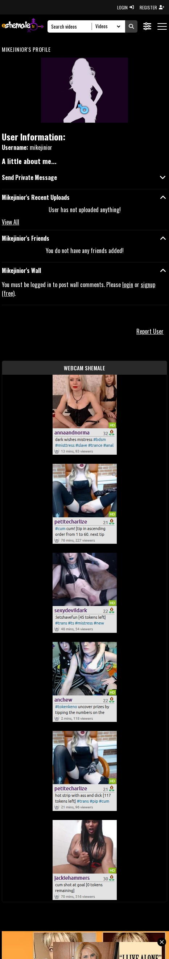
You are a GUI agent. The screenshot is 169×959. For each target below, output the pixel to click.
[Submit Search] (131, 26)
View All (10, 222)
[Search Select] (106, 26)
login (127, 284)
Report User (150, 331)
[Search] (71, 26)
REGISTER (152, 7)
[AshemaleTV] (23, 26)
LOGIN (125, 7)
